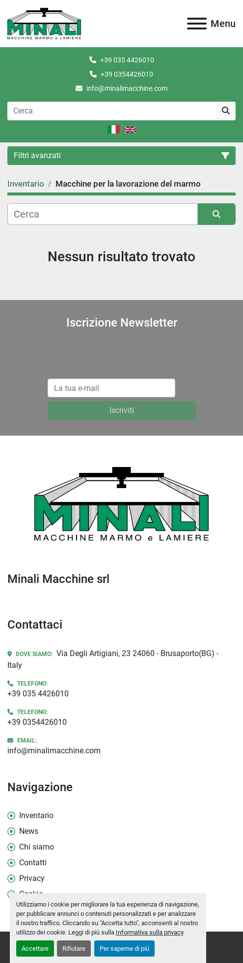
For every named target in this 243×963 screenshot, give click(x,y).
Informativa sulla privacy (149, 932)
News (28, 831)
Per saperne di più (124, 948)
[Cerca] (102, 214)
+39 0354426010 (127, 74)
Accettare (35, 948)
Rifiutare (73, 948)
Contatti (33, 862)
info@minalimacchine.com (126, 88)
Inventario (36, 815)
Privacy (32, 878)
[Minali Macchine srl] (121, 503)
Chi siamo (36, 847)
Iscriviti (121, 410)
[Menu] (197, 23)
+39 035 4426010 (127, 60)
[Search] (111, 111)
